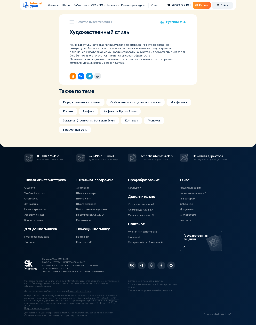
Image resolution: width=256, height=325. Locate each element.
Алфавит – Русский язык (120, 111)
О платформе (188, 214)
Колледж (134, 187)
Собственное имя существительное (135, 102)
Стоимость (31, 198)
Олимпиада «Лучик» (140, 209)
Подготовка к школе (36, 236)
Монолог (154, 120)
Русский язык (173, 22)
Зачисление (31, 204)
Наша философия (190, 187)
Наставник (82, 236)
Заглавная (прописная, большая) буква (89, 120)
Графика (88, 111)
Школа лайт (83, 198)
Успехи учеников (34, 214)
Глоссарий (134, 237)
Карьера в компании (193, 193)
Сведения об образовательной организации (150, 290)
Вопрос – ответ (33, 220)
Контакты (186, 220)
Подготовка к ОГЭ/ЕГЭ (90, 214)
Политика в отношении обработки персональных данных (152, 285)
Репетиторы (83, 220)
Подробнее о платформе (36, 308)
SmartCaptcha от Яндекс (79, 291)
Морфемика (178, 102)
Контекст (131, 120)
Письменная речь (75, 129)
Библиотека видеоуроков (91, 209)
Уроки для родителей (141, 204)
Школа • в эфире (86, 193)
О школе (29, 187)
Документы (187, 209)
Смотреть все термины (91, 22)
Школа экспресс (86, 204)
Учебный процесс (35, 193)
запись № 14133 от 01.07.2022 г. (104, 298)
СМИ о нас (186, 204)
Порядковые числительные (82, 102)
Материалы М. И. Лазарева (145, 242)
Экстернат (82, 187)
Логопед (29, 242)
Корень (68, 111)
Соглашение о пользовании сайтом (145, 281)
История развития (35, 209)
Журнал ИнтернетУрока (142, 231)
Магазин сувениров (141, 215)
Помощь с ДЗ (84, 242)
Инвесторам (187, 198)
